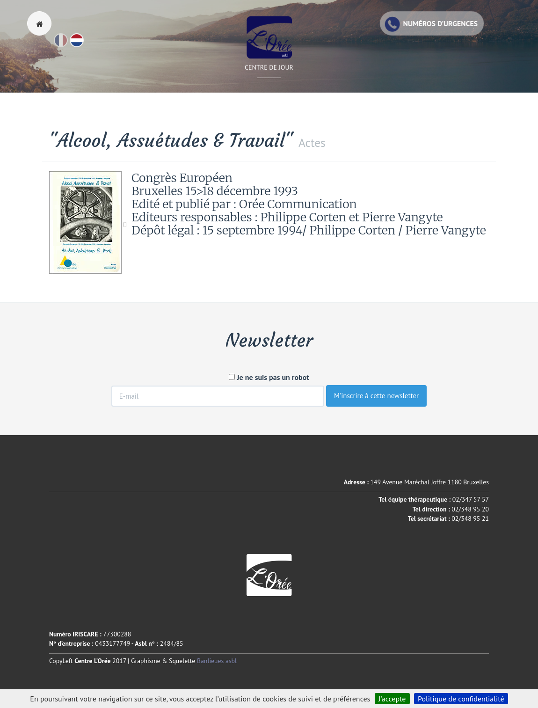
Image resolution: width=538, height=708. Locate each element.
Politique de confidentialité (461, 698)
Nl (83, 44)
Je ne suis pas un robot (269, 377)
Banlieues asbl (217, 661)
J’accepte (392, 698)
